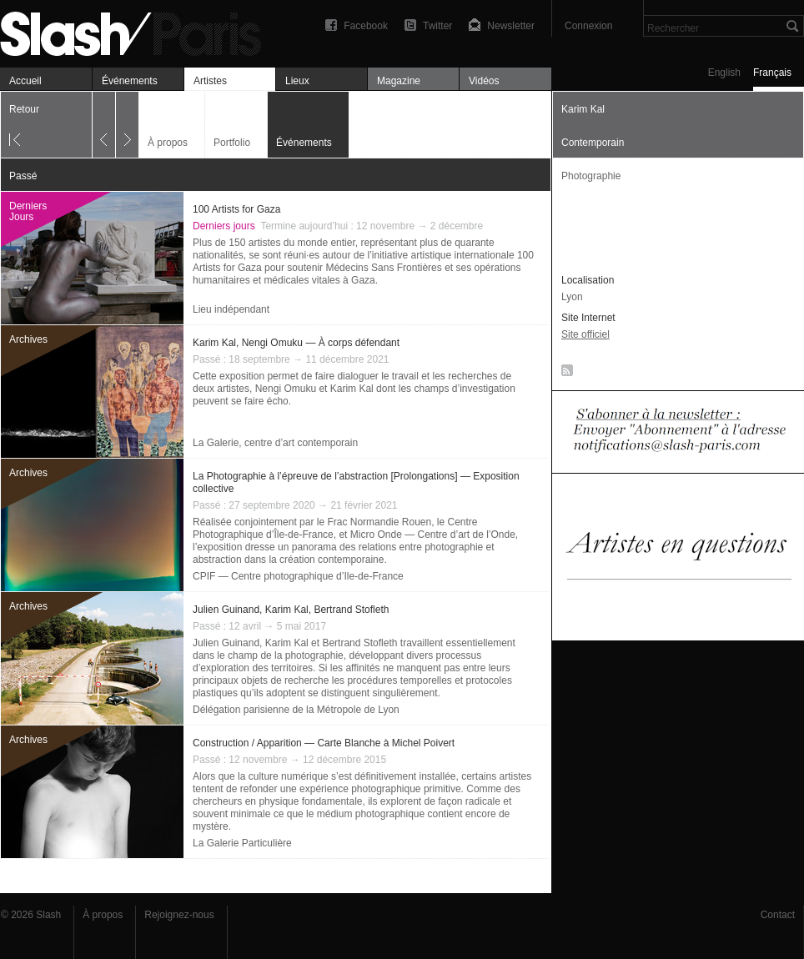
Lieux (297, 81)
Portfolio (232, 142)
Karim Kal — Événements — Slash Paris (137, 31)
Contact (778, 915)
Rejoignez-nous (179, 915)
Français (772, 72)
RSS (564, 373)
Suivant (127, 125)
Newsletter (511, 26)
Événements (130, 81)
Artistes (210, 81)
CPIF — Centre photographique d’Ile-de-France (298, 576)
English (724, 72)
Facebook (366, 26)
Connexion (588, 26)
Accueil (25, 81)
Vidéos (484, 81)
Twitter (437, 26)
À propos (168, 142)
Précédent (104, 125)
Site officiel (585, 334)
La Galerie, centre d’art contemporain (275, 443)
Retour (24, 109)
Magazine (398, 81)
